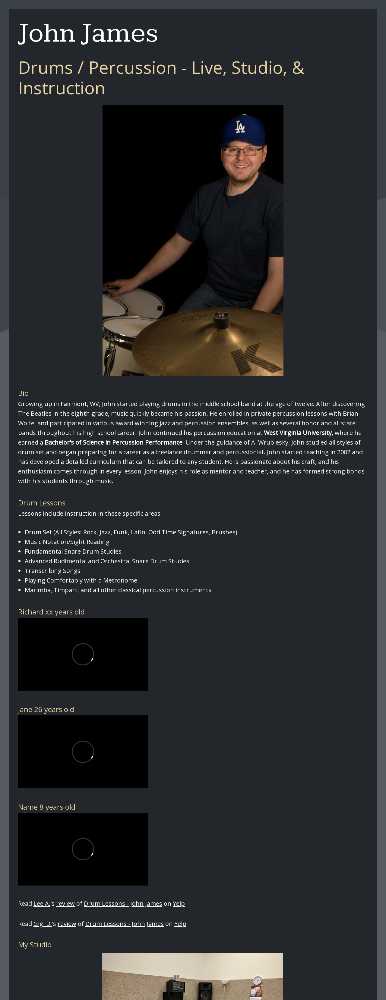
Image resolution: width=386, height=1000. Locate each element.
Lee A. (41, 903)
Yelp (179, 903)
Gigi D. (42, 924)
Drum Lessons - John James (123, 903)
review (65, 903)
